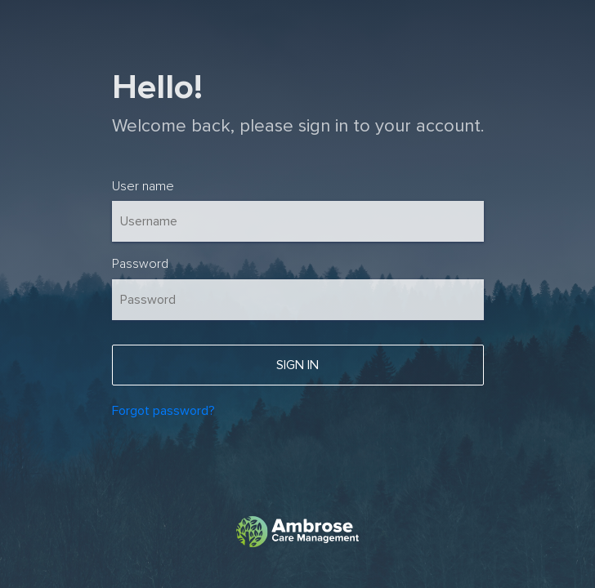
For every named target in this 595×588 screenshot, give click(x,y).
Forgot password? (163, 411)
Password (140, 264)
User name (143, 186)
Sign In (297, 365)
